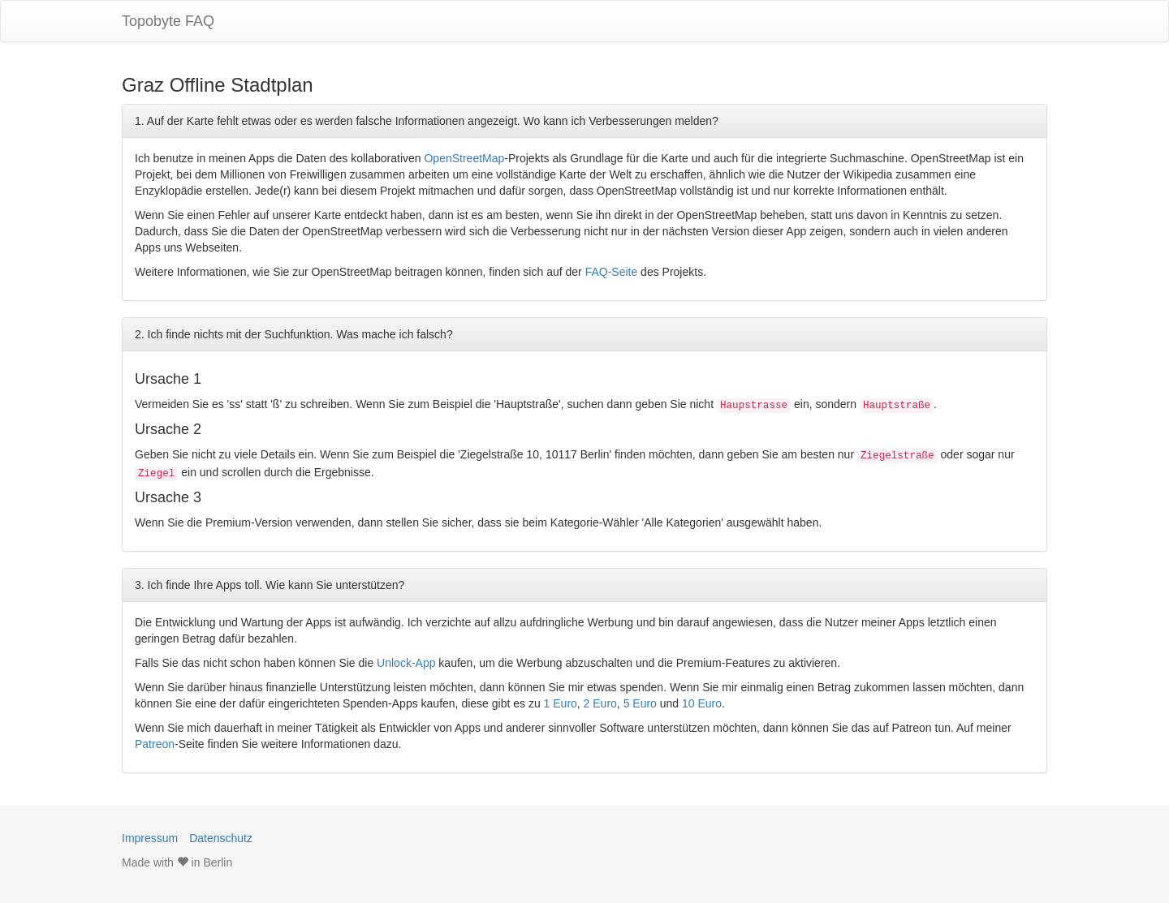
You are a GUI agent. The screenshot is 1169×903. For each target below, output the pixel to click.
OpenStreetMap (464, 158)
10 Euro (702, 703)
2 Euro (600, 703)
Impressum (150, 838)
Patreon (155, 743)
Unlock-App (406, 662)
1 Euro (560, 703)
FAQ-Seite (611, 271)
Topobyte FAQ (168, 21)
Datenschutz (220, 838)
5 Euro (640, 703)
